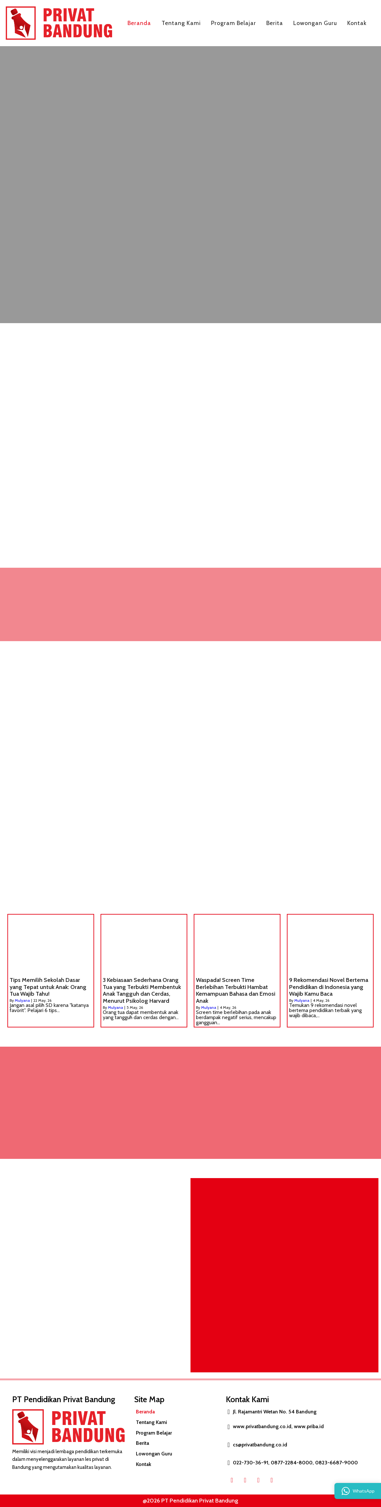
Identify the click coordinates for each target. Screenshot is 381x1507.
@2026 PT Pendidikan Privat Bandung (187, 1500)
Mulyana (22, 1000)
